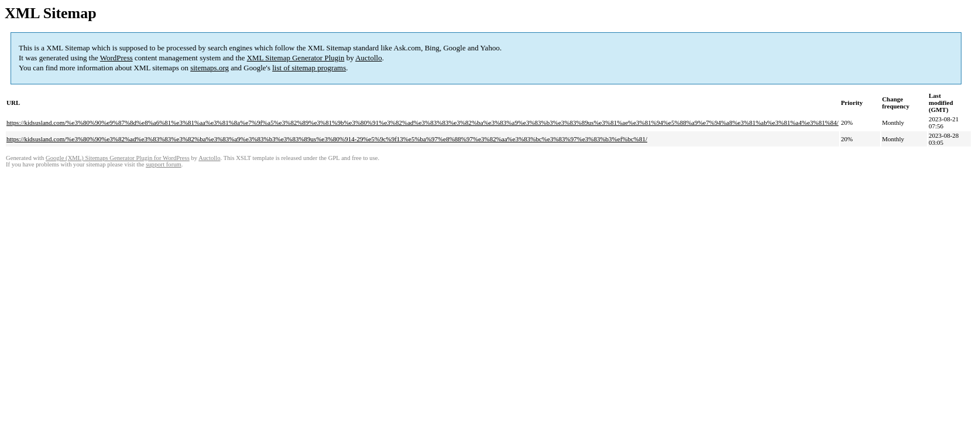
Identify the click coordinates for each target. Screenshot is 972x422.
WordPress (116, 57)
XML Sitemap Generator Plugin (296, 57)
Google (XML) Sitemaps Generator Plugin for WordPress (118, 158)
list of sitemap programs (309, 67)
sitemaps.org (209, 67)
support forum (163, 164)
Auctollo (368, 57)
